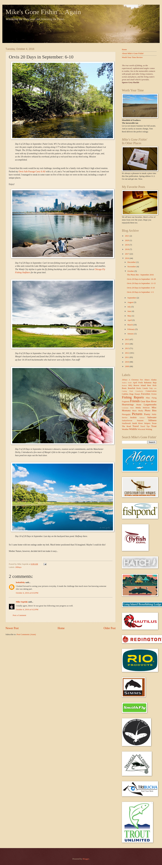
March (130, 325)
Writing (149, 429)
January (130, 334)
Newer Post (12, 628)
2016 (127, 258)
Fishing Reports (133, 397)
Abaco (147, 380)
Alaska (153, 380)
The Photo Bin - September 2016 (140, 275)
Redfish (133, 417)
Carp (151, 388)
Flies (148, 398)
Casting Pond (127, 391)
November (132, 267)
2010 (127, 362)
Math (132, 408)
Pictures (137, 414)
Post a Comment (19, 615)
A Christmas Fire (136, 380)
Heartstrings (128, 404)
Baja (154, 382)
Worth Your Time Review (132, 57)
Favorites (145, 393)
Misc (154, 407)
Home (61, 628)
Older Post (109, 628)
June (129, 311)
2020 (127, 240)
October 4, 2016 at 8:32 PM (27, 593)
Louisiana (125, 408)
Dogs (131, 394)
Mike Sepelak (22, 602)
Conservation (151, 391)
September (132, 298)
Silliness (152, 420)
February (131, 329)
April (129, 320)
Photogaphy (126, 414)
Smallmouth (126, 423)
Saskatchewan (127, 421)
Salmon (142, 417)
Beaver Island (140, 385)
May (129, 316)
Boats (124, 388)
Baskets (124, 385)
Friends (135, 401)
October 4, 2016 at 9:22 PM (27, 609)
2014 (127, 344)
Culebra (125, 394)
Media (138, 408)
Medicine (146, 408)
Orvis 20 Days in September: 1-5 (140, 292)
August (130, 302)
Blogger (86, 859)
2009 (127, 366)
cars (155, 388)
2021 (127, 236)
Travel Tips (145, 426)
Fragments (126, 402)
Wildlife (133, 429)
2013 (127, 348)
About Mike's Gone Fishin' (133, 53)
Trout (153, 426)
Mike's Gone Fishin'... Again (43, 12)
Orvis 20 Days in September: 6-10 (141, 288)
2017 (127, 254)
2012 (127, 353)
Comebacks (139, 391)
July (129, 307)
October (130, 271)
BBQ (130, 385)
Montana (126, 410)
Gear (143, 401)
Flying (154, 398)
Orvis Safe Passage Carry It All (32, 171)
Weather (125, 429)
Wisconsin (141, 429)
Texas (154, 423)
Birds (154, 385)
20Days (18, 567)
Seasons (140, 420)
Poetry (147, 414)
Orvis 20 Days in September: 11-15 (141, 283)
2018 (127, 249)
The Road (126, 426)
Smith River (137, 423)
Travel (135, 426)
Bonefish (131, 388)
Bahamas (147, 382)
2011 (127, 357)
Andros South (127, 383)
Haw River (151, 401)
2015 (127, 339)
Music (134, 411)
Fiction (153, 394)
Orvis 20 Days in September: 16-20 (141, 279)
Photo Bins (150, 410)
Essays (137, 394)
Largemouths (150, 404)
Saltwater (151, 417)
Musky (140, 411)
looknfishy (20, 582)
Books (139, 388)
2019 (127, 245)
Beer (149, 385)
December (131, 262)
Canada (145, 388)
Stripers (147, 423)
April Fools (138, 382)
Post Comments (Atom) (26, 634)
